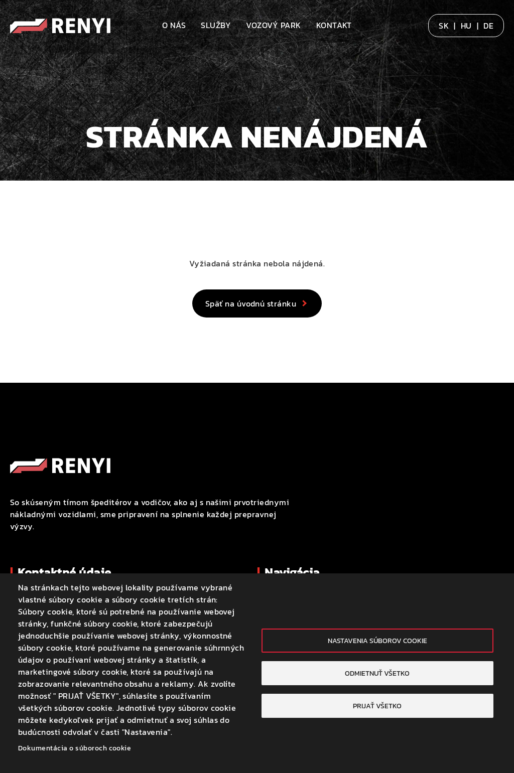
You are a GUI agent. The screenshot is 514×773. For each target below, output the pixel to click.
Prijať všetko (377, 706)
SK (444, 26)
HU (466, 26)
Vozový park (273, 25)
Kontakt (334, 25)
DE (488, 26)
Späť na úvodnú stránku (251, 303)
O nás (174, 25)
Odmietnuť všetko (377, 673)
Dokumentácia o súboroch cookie (74, 748)
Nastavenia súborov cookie (377, 641)
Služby (216, 25)
